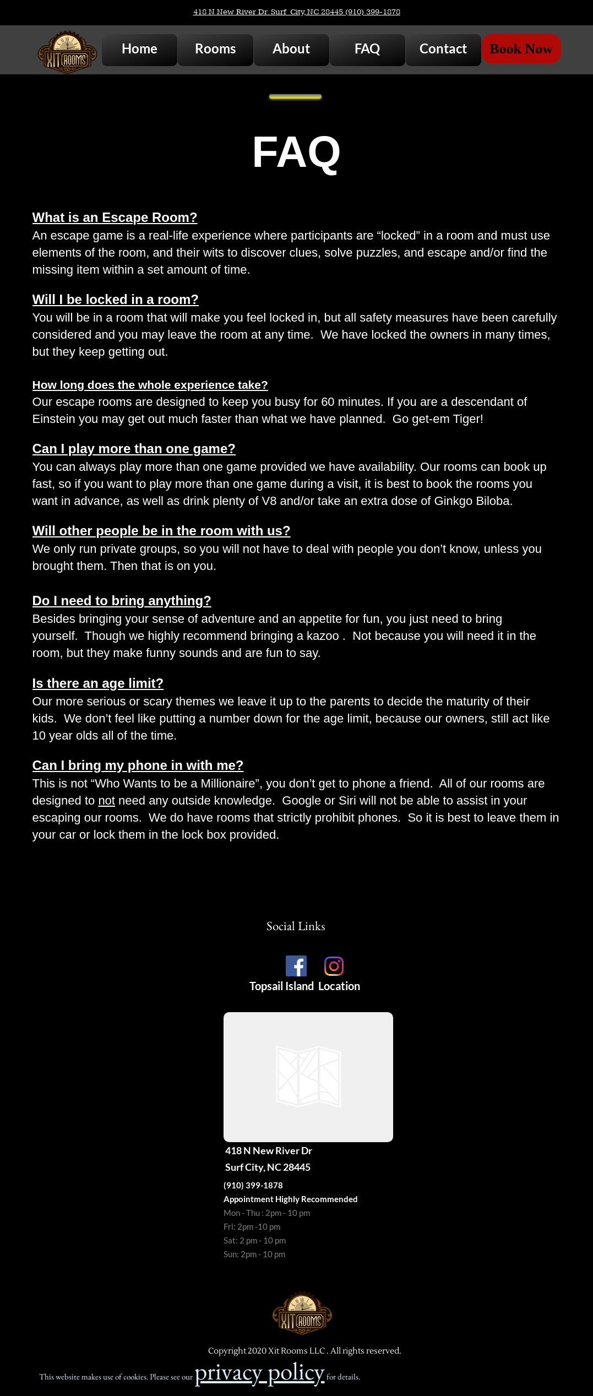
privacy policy (259, 1371)
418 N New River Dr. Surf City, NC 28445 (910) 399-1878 (296, 12)
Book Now (521, 49)
